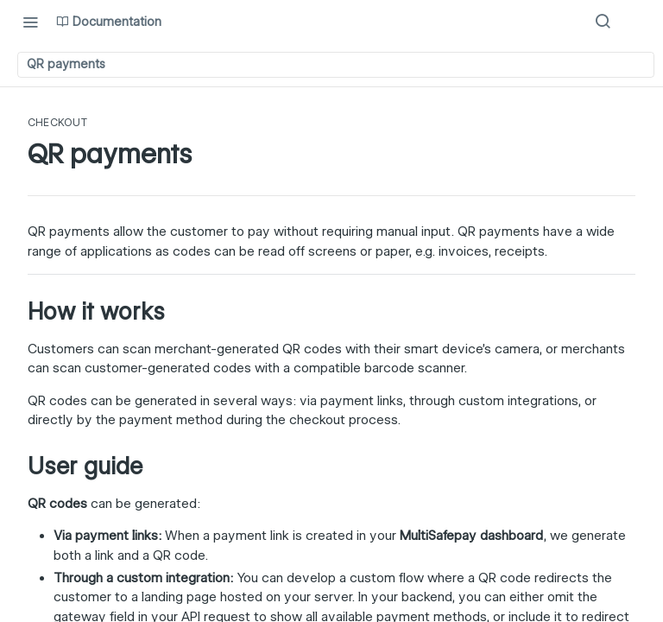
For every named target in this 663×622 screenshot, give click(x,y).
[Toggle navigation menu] (30, 22)
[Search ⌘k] (603, 22)
